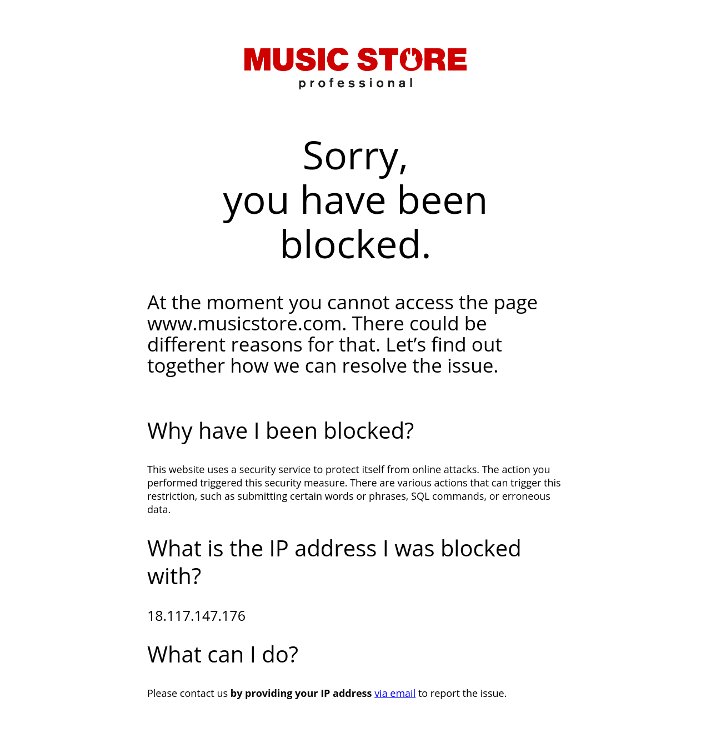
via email (394, 693)
